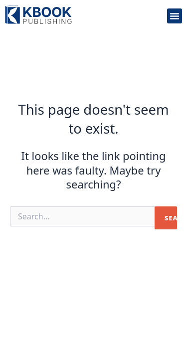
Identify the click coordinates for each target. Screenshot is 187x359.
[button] (174, 15)
